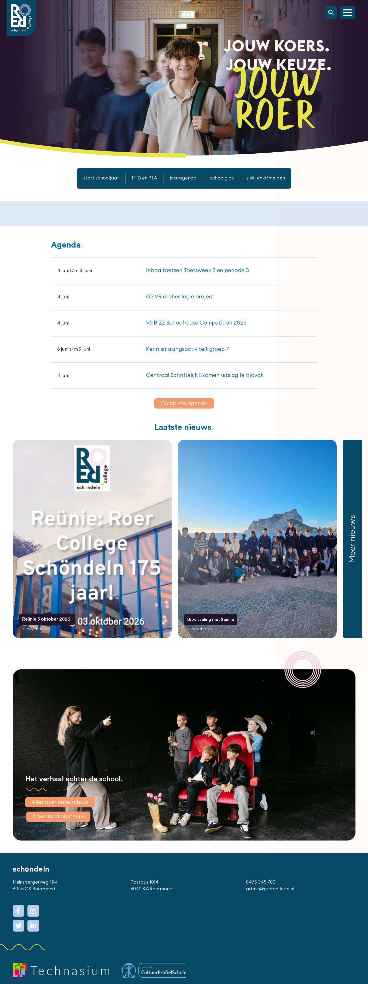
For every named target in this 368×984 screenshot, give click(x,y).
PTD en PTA (141, 178)
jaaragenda (183, 178)
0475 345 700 (260, 891)
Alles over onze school (62, 809)
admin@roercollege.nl (270, 898)
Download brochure (60, 825)
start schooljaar (95, 178)
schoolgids (224, 178)
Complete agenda (184, 412)
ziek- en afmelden (271, 178)
